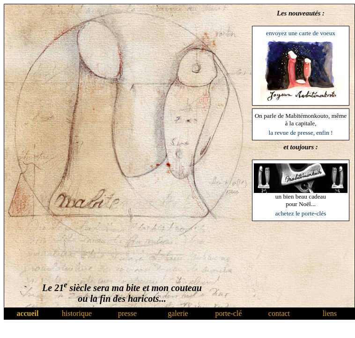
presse (127, 313)
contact (279, 313)
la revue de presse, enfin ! (301, 132)
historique (77, 313)
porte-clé (228, 313)
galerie (178, 313)
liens (330, 313)
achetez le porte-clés (300, 213)
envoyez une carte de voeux (300, 33)
